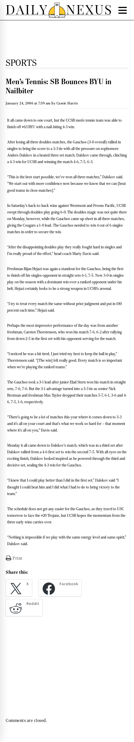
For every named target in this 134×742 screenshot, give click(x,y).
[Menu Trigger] (122, 10)
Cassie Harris (67, 103)
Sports (21, 63)
